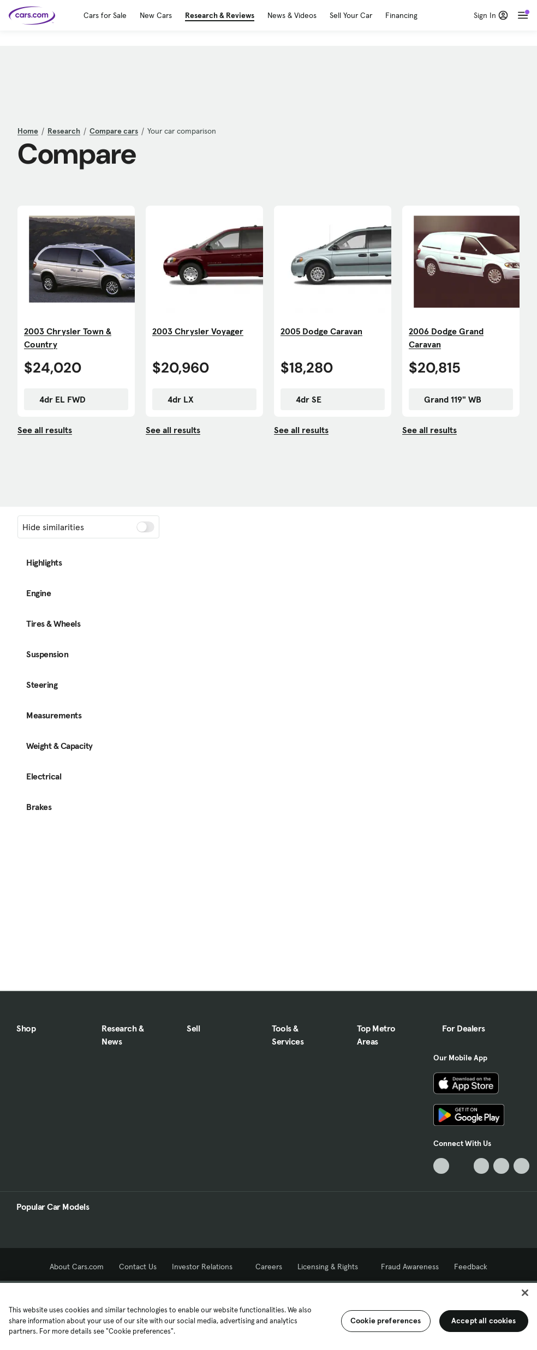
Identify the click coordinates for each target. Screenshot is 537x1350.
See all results (44, 429)
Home (27, 131)
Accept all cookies (483, 1320)
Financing (401, 15)
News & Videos (292, 15)
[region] (268, 1315)
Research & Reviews (219, 15)
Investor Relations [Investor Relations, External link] (206, 1266)
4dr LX (175, 399)
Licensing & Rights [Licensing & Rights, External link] (331, 1266)
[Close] (525, 1293)
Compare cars (114, 131)
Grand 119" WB (447, 399)
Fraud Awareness (410, 1266)
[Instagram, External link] (501, 1166)
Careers (268, 1266)
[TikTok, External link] (441, 1166)
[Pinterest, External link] (521, 1166)
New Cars (156, 15)
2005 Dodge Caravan (321, 331)
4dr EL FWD (57, 399)
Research (63, 131)
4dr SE (303, 399)
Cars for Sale (105, 15)
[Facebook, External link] (461, 1166)
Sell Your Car (351, 15)
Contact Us (138, 1266)
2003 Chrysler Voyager (197, 331)
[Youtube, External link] (482, 1166)
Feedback (470, 1266)
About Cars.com (77, 1266)
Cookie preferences (385, 1320)
